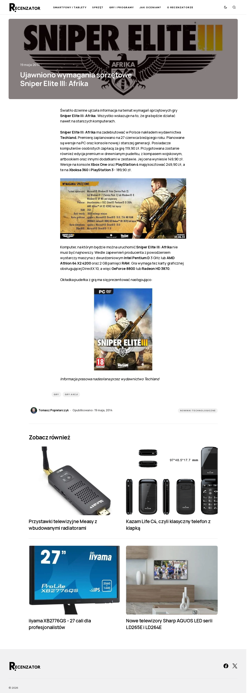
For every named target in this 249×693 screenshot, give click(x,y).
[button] (225, 7)
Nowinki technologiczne (198, 410)
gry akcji (71, 394)
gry (56, 394)
